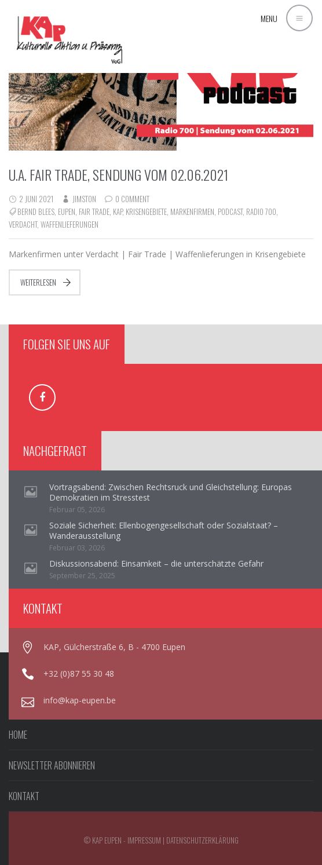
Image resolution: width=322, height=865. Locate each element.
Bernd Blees (35, 211)
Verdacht (23, 224)
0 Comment (132, 199)
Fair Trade (94, 211)
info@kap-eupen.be (79, 700)
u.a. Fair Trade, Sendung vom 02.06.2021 (118, 174)
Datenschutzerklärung (202, 840)
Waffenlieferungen (69, 224)
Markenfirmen (192, 211)
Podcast (230, 211)
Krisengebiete (146, 211)
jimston (84, 199)
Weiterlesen (38, 282)
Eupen (66, 211)
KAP (117, 211)
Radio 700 (261, 211)
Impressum (144, 840)
